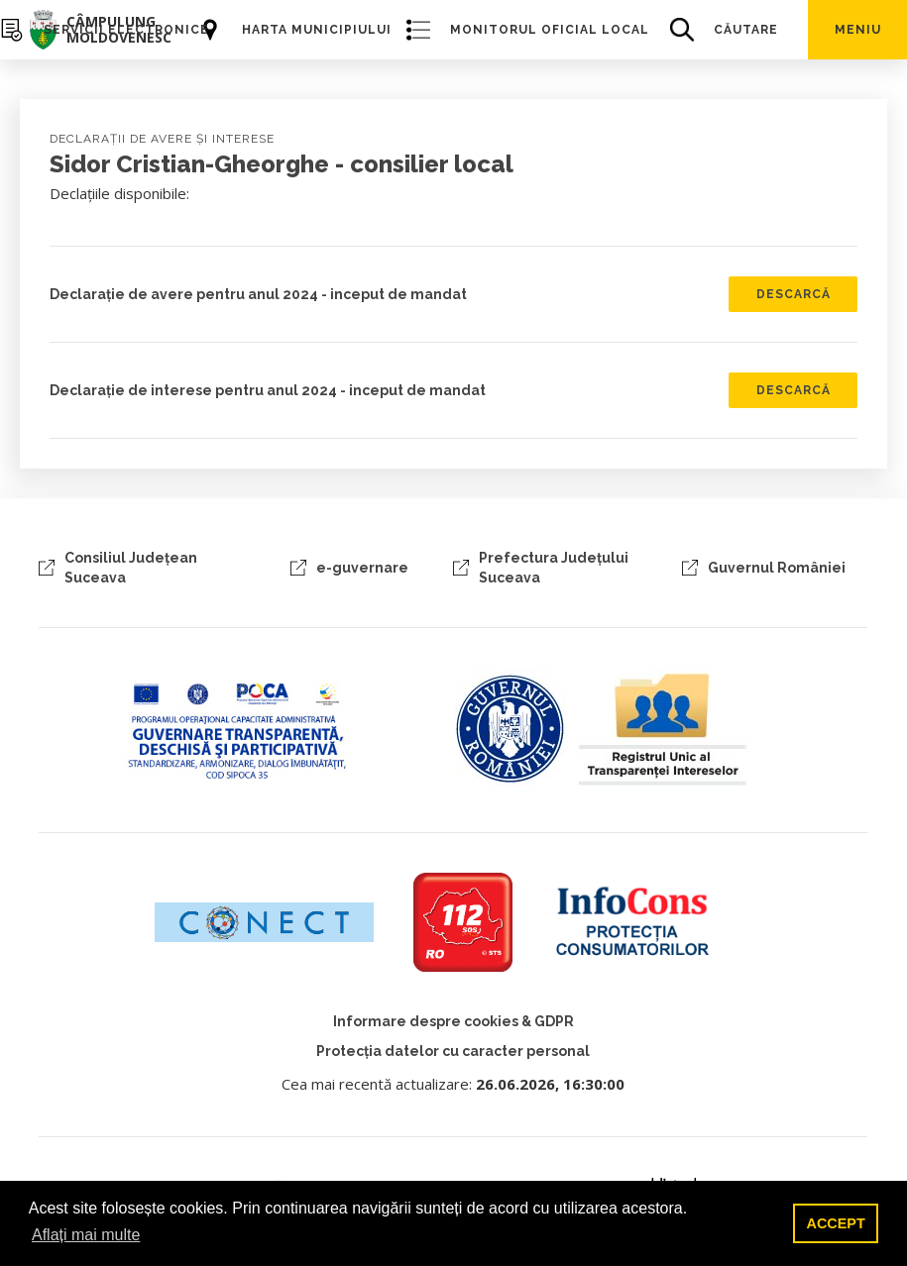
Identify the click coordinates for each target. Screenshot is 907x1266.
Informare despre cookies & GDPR (453, 1021)
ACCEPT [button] (836, 1223)
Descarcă (793, 294)
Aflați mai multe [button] (86, 1234)
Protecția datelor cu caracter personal (453, 1051)
